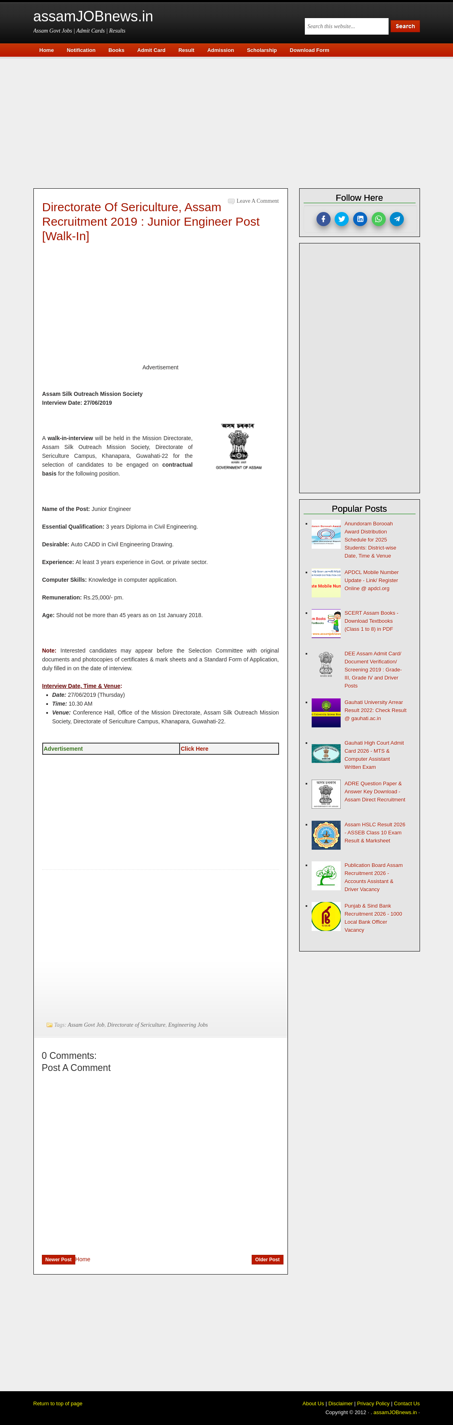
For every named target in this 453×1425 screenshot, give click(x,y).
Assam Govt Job (86, 1025)
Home (82, 1259)
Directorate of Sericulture (136, 1025)
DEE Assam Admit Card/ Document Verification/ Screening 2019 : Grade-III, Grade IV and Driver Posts (373, 670)
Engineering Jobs (188, 1025)
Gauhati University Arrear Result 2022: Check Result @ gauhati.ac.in (376, 710)
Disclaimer (340, 1403)
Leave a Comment (258, 201)
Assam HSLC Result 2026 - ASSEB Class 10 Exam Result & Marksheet (375, 833)
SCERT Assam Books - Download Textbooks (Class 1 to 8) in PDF (372, 621)
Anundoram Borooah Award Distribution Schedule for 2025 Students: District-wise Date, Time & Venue (371, 540)
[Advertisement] (230, 121)
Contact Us (407, 1403)
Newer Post (59, 1259)
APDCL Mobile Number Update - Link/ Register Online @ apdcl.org (372, 580)
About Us (313, 1403)
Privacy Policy (373, 1403)
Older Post (267, 1259)
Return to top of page (58, 1403)
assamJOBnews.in (93, 16)
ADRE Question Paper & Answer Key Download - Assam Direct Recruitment (375, 791)
